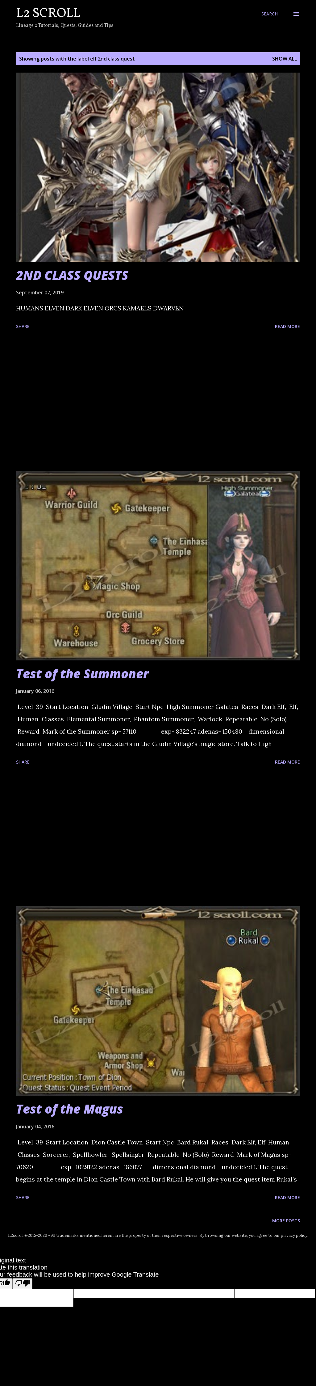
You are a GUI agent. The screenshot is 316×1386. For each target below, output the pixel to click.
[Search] (269, 13)
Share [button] (23, 326)
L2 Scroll (48, 14)
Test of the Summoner (82, 673)
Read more (287, 326)
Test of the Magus (69, 1108)
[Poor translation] (22, 1283)
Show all (284, 58)
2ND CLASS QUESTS (72, 275)
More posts (286, 1221)
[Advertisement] (158, 401)
